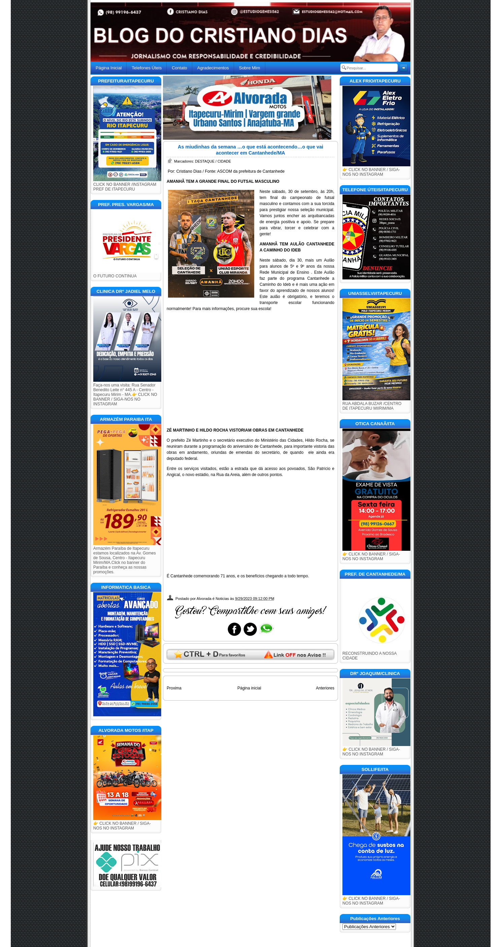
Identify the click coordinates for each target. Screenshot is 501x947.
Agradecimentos (213, 67)
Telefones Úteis (147, 67)
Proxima (174, 688)
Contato (179, 67)
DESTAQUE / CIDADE (213, 161)
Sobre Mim (249, 67)
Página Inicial (109, 67)
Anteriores (325, 688)
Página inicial (249, 688)
